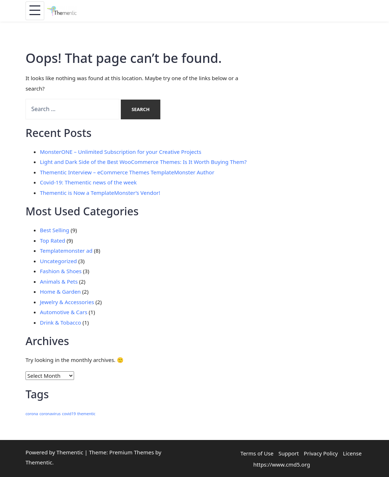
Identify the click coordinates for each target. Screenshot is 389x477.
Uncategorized (58, 261)
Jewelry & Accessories (67, 302)
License (352, 453)
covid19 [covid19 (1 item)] (69, 413)
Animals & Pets (59, 281)
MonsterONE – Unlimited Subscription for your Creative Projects (120, 151)
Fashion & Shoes (61, 271)
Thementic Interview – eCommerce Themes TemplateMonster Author (127, 172)
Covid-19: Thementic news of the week (88, 182)
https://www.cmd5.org (281, 464)
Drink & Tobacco (60, 322)
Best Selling (54, 230)
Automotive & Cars (63, 312)
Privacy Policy (321, 453)
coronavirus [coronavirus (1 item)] (50, 413)
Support (289, 453)
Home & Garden (60, 291)
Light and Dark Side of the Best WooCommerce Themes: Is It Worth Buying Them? (143, 161)
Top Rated (52, 240)
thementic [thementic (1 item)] (86, 413)
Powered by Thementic (54, 452)
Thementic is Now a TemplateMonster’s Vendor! (100, 192)
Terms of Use (257, 453)
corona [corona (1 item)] (32, 413)
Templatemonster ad (66, 250)
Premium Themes (131, 452)
